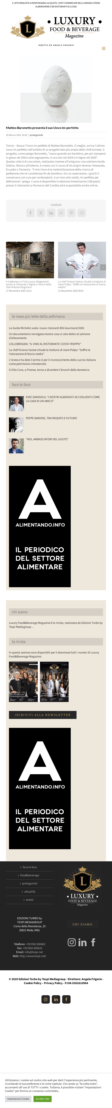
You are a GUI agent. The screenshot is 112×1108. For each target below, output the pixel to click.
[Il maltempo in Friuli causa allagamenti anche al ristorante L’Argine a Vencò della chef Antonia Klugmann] (30, 244)
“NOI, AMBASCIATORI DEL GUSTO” (47, 439)
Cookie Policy (32, 983)
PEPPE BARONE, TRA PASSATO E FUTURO (51, 418)
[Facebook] (93, 942)
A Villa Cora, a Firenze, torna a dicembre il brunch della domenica (49, 370)
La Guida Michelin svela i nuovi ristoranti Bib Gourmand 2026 (46, 328)
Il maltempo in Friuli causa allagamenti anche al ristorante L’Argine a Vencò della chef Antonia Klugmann (28, 284)
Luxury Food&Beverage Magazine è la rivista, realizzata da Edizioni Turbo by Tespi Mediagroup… (56, 625)
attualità (29, 892)
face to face (21, 385)
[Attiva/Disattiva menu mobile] (104, 48)
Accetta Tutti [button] (42, 1099)
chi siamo (20, 612)
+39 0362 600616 (32, 948)
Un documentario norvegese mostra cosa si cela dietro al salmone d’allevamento (49, 336)
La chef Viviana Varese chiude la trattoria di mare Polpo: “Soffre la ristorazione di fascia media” (82, 284)
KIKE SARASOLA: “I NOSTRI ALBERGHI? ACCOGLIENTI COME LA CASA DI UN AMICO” (63, 399)
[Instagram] (72, 942)
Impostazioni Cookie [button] (18, 1099)
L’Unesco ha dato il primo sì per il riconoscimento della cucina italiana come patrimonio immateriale (52, 362)
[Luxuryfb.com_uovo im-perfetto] (56, 89)
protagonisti (36, 135)
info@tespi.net (34, 952)
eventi (29, 900)
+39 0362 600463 (35, 944)
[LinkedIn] (82, 942)
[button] (9, 267)
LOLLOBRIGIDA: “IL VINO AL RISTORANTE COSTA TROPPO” (45, 344)
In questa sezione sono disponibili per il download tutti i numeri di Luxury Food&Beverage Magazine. (54, 654)
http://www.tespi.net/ (33, 956)
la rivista (19, 642)
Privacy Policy (53, 983)
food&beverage (29, 875)
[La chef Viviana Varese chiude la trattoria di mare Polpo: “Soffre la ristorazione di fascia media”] (82, 244)
